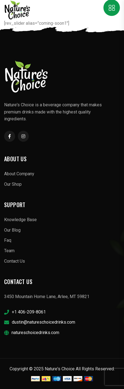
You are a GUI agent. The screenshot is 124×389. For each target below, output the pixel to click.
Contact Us (14, 261)
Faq (7, 240)
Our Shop (13, 184)
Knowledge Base (20, 219)
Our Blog (12, 230)
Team (9, 250)
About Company (19, 173)
